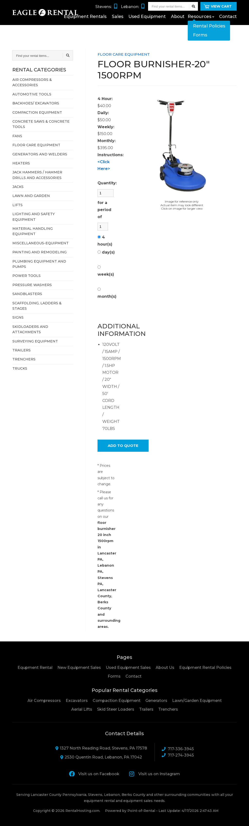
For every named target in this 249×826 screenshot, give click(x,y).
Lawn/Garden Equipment (197, 700)
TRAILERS (21, 350)
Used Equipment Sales (128, 667)
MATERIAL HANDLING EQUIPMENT (32, 231)
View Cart (218, 14)
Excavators (77, 700)
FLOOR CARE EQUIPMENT (36, 145)
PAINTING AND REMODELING (39, 252)
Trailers (146, 709)
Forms (114, 676)
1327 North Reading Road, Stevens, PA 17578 (101, 748)
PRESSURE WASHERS (32, 285)
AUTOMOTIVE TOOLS (31, 94)
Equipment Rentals (99, 25)
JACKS (18, 187)
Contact (229, 25)
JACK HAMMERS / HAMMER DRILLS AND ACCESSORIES (37, 175)
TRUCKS (19, 368)
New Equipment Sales (79, 667)
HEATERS (21, 163)
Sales (128, 25)
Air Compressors (44, 700)
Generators (156, 700)
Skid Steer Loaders (115, 709)
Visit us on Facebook (94, 774)
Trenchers (168, 709)
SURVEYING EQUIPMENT (35, 341)
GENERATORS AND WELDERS (39, 154)
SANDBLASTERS (27, 294)
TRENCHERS (24, 359)
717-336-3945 (178, 749)
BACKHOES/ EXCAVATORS (35, 103)
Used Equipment (155, 25)
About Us (165, 667)
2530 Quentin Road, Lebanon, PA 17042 (101, 757)
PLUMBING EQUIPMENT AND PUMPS (39, 264)
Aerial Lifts (81, 709)
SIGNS (18, 317)
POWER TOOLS (26, 275)
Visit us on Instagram (154, 774)
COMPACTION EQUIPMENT (37, 112)
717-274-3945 (178, 755)
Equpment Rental (35, 667)
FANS (17, 136)
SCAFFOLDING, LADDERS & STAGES (37, 306)
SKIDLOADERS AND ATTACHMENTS (30, 329)
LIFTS (17, 205)
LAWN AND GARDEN (31, 196)
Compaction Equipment (117, 700)
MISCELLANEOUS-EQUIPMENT (40, 243)
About (183, 25)
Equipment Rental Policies (205, 667)
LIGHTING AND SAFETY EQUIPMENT (33, 216)
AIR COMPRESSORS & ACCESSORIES (32, 82)
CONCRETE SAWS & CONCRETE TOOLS (41, 124)
